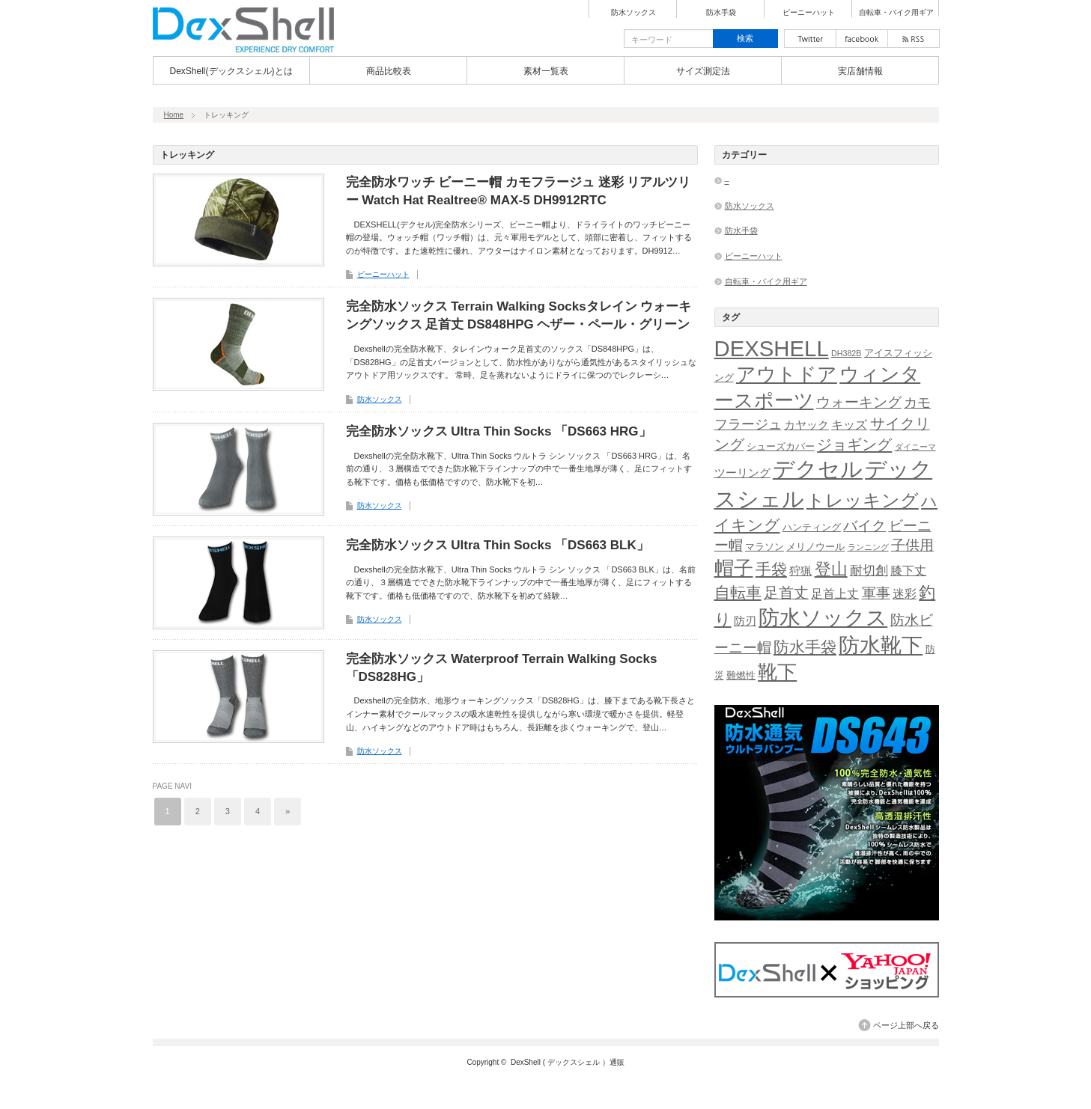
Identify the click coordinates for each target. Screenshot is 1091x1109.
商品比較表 (388, 71)
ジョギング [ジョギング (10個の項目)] (854, 444)
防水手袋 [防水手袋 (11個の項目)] (805, 647)
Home (174, 115)
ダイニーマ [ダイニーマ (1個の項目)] (915, 446)
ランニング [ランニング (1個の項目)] (868, 547)
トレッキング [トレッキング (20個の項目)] (862, 500)
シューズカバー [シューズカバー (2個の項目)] (781, 446)
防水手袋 (721, 12)
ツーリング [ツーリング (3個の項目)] (742, 473)
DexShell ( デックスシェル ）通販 (567, 1062)
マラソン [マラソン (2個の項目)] (764, 546)
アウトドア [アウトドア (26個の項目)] (786, 374)
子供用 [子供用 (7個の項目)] (912, 545)
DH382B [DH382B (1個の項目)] (846, 353)
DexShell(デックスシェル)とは (230, 71)
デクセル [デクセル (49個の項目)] (818, 469)
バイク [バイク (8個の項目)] (864, 526)
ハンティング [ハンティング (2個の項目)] (811, 527)
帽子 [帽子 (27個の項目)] (733, 567)
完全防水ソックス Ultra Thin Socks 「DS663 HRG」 (498, 431)
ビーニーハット (808, 12)
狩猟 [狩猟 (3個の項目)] (800, 571)
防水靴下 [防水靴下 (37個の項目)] (881, 645)
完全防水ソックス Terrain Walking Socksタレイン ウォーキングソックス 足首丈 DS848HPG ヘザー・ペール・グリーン (519, 315)
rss (913, 38)
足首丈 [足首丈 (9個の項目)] (786, 592)
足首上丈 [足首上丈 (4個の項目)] (835, 593)
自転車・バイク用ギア (896, 12)
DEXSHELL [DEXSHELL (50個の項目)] (771, 348)
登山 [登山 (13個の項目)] (831, 569)
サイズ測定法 (703, 71)
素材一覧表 (545, 71)
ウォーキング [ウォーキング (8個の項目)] (859, 402)
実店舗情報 (860, 71)
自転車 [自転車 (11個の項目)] (738, 592)
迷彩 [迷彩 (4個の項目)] (905, 593)
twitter (810, 38)
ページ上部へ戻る (906, 1025)
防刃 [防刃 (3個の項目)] (745, 621)
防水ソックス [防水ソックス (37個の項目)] (823, 617)
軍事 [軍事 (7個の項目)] (876, 593)
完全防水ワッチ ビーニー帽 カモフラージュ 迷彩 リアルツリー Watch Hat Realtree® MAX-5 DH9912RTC (518, 191)
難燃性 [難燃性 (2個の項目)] (741, 675)
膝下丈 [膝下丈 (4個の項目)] (908, 570)
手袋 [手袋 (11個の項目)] (771, 569)
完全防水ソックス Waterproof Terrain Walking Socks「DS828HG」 (501, 668)
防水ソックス (633, 12)
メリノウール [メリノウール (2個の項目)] (815, 546)
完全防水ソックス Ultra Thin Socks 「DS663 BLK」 (497, 545)
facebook (862, 38)
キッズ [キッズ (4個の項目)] (849, 424)
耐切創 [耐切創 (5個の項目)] (869, 570)
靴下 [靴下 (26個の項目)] (777, 672)
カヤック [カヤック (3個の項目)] (806, 425)
